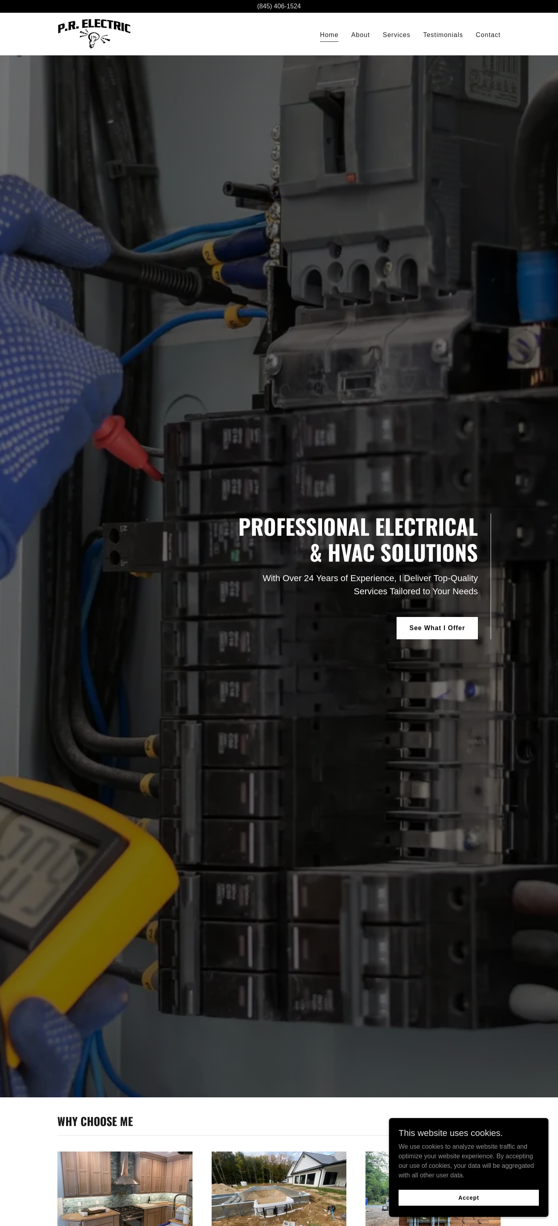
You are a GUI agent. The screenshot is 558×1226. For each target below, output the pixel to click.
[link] (94, 33)
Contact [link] (488, 34)
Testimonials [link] (443, 34)
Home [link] (329, 34)
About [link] (360, 34)
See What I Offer (437, 628)
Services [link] (396, 34)
